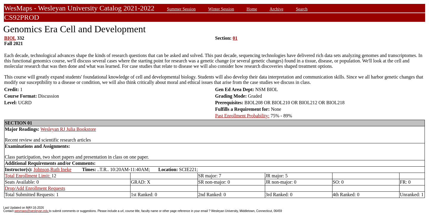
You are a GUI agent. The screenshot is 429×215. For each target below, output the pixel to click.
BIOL (10, 38)
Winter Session (221, 9)
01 (235, 38)
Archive (276, 9)
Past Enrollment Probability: (242, 115)
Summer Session (181, 9)
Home (252, 9)
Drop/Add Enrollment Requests (35, 188)
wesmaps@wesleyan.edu (31, 211)
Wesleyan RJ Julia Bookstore (68, 129)
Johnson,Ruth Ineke (52, 169)
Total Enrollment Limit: (28, 175)
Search (301, 9)
